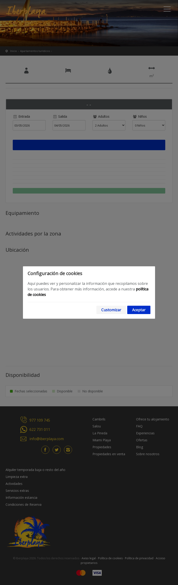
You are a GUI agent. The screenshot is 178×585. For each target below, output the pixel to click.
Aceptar (139, 309)
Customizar (111, 309)
